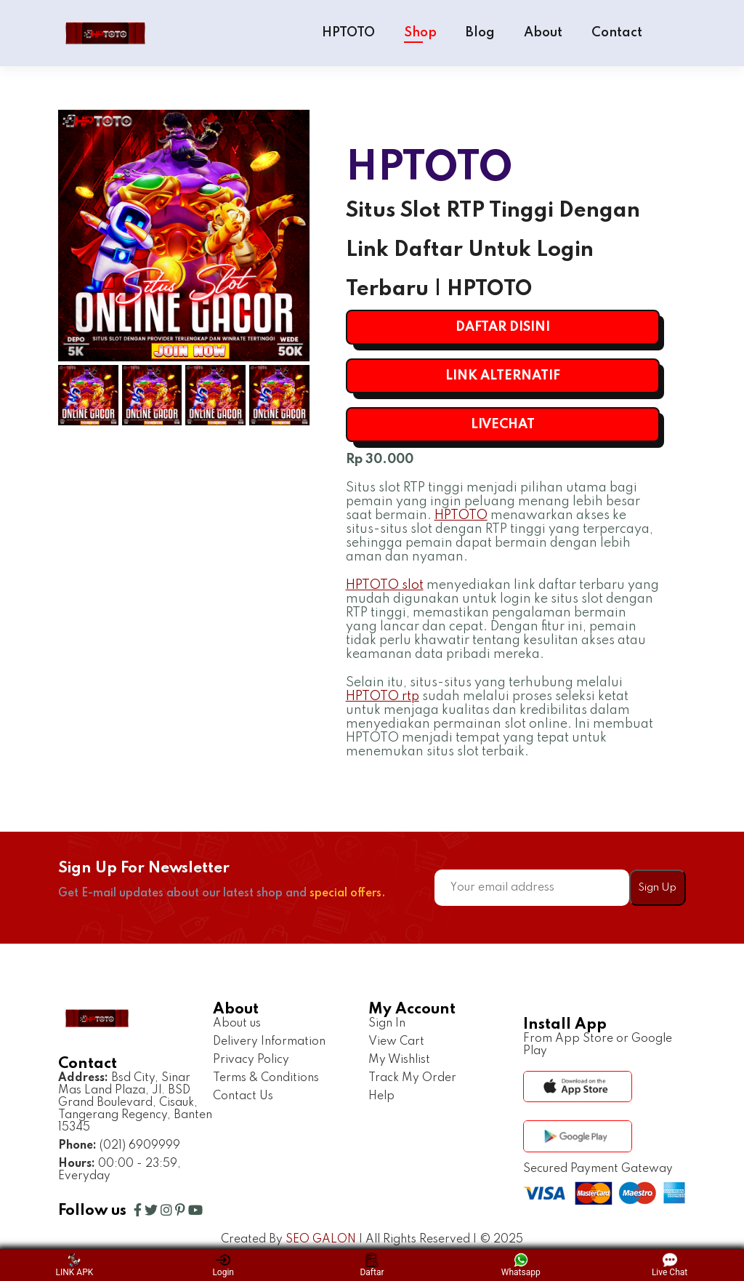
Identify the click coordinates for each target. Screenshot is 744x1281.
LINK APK (75, 1265)
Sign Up (657, 888)
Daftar (372, 1265)
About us (237, 1023)
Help (381, 1096)
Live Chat (669, 1265)
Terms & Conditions (266, 1078)
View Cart (396, 1042)
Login (223, 1265)
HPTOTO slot (385, 585)
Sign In (386, 1023)
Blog (480, 32)
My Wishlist (399, 1060)
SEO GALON (321, 1239)
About (543, 32)
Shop (420, 32)
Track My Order (412, 1078)
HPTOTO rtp (382, 696)
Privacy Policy (251, 1060)
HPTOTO (348, 32)
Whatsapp (521, 1265)
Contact (616, 32)
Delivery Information (269, 1042)
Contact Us (243, 1096)
